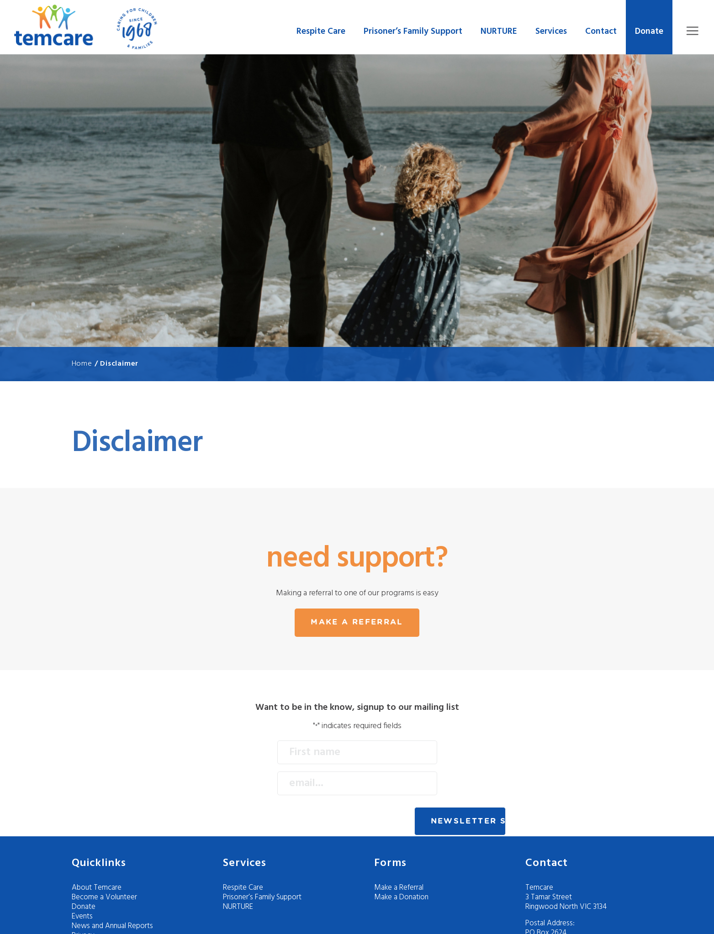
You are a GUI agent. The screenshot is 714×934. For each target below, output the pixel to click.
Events (82, 916)
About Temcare (97, 887)
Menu (692, 31)
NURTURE (499, 31)
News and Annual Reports (112, 926)
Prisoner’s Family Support (413, 31)
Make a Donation (401, 897)
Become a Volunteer (104, 897)
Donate (649, 31)
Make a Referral (398, 887)
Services (551, 31)
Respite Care (320, 31)
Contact (601, 31)
